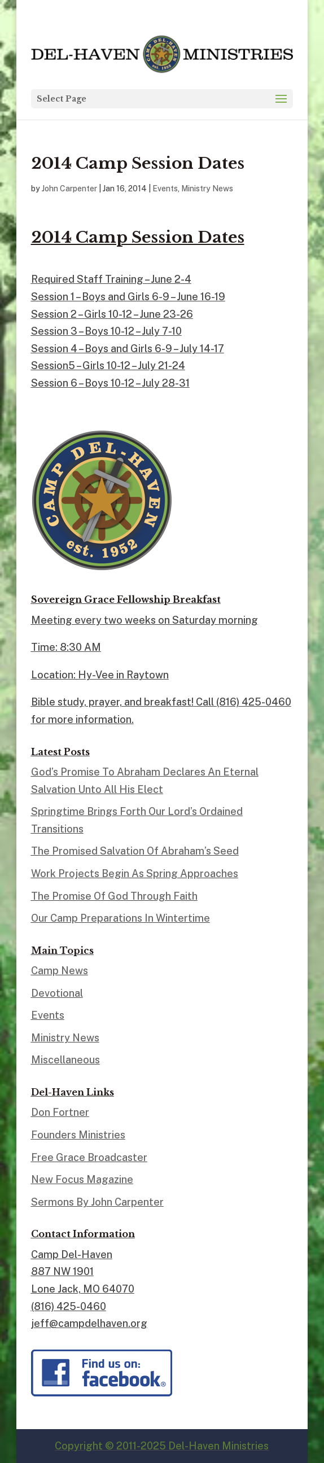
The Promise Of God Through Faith (114, 896)
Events (165, 188)
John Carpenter (69, 188)
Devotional (57, 993)
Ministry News (207, 188)
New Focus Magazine (82, 1179)
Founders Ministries (78, 1135)
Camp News (59, 970)
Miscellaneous (65, 1060)
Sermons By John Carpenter (97, 1202)
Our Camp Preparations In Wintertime (120, 918)
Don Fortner (60, 1112)
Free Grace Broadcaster (89, 1157)
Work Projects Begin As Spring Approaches (134, 873)
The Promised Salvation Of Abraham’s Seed (135, 851)
